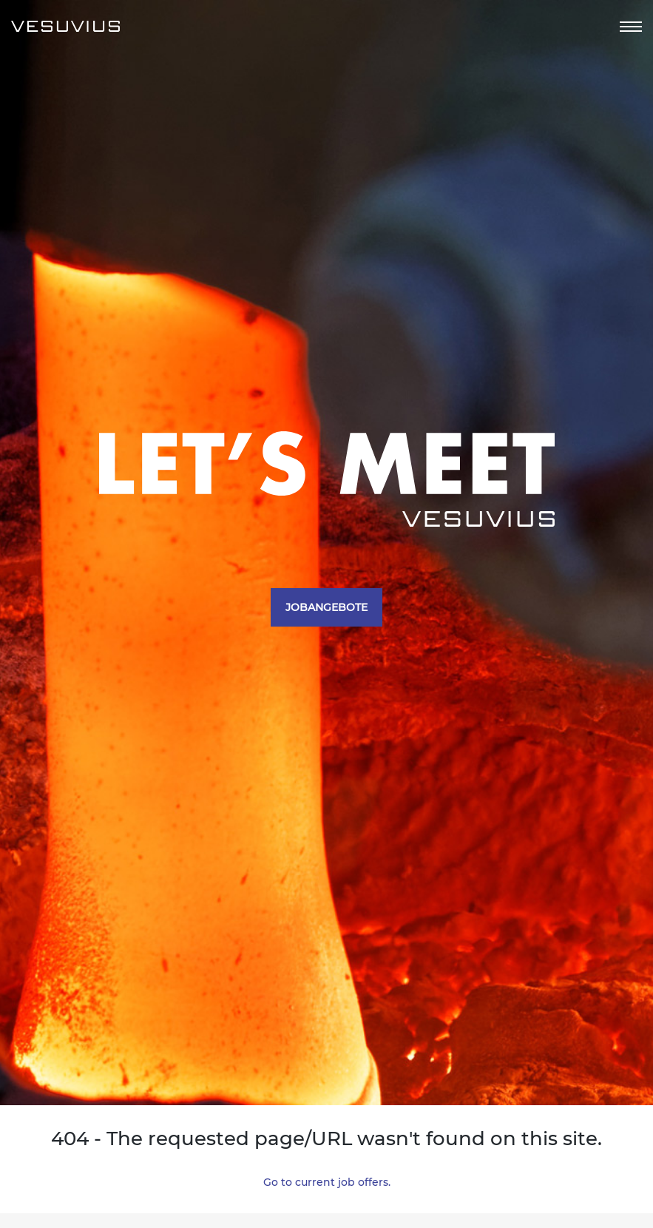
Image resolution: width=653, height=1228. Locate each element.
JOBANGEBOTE (326, 607)
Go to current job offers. (326, 1182)
